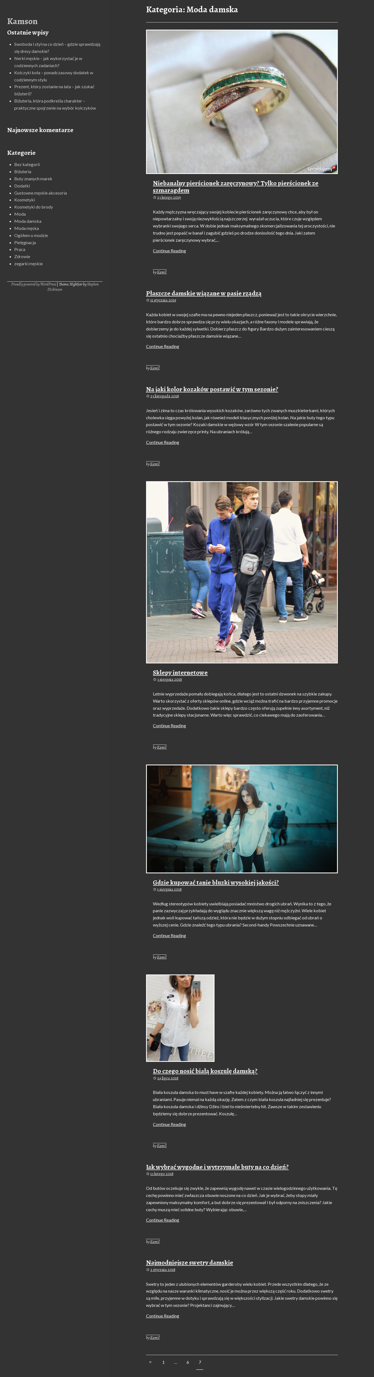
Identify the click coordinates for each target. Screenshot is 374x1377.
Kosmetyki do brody (33, 206)
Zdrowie (22, 256)
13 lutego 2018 (161, 1173)
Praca (19, 249)
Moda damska (27, 221)
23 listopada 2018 (164, 396)
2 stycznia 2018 (162, 1269)
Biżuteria (22, 171)
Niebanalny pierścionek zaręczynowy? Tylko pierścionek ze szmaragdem (235, 187)
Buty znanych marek (33, 178)
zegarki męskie (28, 263)
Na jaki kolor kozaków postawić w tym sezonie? (212, 389)
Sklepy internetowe (180, 672)
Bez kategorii (27, 164)
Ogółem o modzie (31, 235)
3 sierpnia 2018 (169, 679)
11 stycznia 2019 (163, 300)
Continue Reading (169, 250)
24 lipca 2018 (167, 1078)
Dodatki (22, 185)
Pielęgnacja (25, 242)
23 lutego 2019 (169, 197)
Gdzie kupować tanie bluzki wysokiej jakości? (216, 882)
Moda (20, 213)
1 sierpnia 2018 (169, 889)
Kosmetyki (24, 199)
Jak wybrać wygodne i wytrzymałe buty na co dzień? (217, 1166)
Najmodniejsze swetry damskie (189, 1262)
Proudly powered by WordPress (33, 284)
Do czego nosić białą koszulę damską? (205, 1071)
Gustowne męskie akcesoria (40, 192)
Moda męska (26, 228)
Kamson (22, 21)
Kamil (162, 272)
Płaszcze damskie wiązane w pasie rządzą (204, 293)
